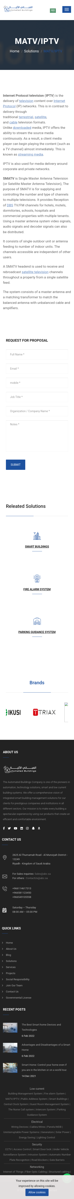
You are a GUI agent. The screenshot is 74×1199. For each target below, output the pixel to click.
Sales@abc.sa (43, 873)
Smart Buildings (37, 546)
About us (11, 948)
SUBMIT (16, 464)
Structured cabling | (60, 1171)
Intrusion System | (38, 1154)
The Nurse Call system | (22, 1109)
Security (37, 1144)
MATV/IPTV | (13, 1098)
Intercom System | (46, 1109)
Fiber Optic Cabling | (37, 1171)
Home (14, 51)
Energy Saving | (28, 1137)
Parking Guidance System (36, 632)
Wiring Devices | (20, 1126)
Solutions (31, 51)
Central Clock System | (17, 1104)
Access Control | (23, 1149)
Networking (37, 1166)
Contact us (12, 991)
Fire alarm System (37, 589)
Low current (37, 1088)
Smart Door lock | (43, 1149)
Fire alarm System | (55, 1093)
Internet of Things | (14, 1171)
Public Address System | (35, 1098)
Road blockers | (40, 1159)
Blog (8, 954)
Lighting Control (46, 1137)
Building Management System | (26, 1093)
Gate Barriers (57, 1159)
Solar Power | (63, 1132)
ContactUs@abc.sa (37, 878)
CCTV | (9, 1149)
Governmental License (18, 997)
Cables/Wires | (38, 1126)
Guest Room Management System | (50, 1104)
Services (11, 967)
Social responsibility (17, 979)
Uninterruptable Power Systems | (22, 1132)
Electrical (37, 1121)
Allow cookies (36, 1192)
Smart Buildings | (58, 1098)
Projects (10, 973)
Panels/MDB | (55, 1126)
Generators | (48, 1132)
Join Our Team (14, 985)
